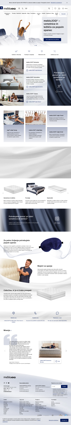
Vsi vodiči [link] (21, 407)
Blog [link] (20, 412)
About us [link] (53, 405)
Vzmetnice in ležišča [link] (8, 401)
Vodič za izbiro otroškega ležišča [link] (26, 404)
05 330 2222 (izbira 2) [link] (24, 391)
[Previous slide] (3, 199)
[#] (49, 8)
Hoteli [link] (5, 413)
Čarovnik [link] (21, 408)
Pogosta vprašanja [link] (39, 401)
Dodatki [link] (5, 411)
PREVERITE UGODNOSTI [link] (56, 2)
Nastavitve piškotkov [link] (53, 420)
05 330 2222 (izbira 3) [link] (40, 391)
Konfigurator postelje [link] (24, 411)
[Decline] (67, 417)
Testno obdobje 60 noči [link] (40, 408)
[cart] (59, 8)
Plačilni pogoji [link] (38, 404)
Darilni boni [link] (56, 14)
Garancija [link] (37, 411)
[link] (34, 70)
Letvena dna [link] (6, 408)
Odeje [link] (5, 407)
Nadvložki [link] (6, 404)
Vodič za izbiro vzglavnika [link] (24, 403)
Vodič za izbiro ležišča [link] (24, 401)
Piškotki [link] (37, 409)
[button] (35, 45)
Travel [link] (5, 412)
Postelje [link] (5, 403)
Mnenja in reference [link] (55, 403)
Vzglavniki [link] (6, 405)
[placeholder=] (59, 386)
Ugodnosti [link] (48, 13)
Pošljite (64, 386)
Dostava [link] (37, 403)
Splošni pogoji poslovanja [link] (40, 405)
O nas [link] (52, 401)
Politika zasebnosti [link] (39, 407)
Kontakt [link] (53, 404)
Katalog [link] (21, 413)
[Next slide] (66, 351)
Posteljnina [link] (6, 409)
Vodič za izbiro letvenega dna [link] (25, 405)
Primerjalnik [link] (21, 409)
